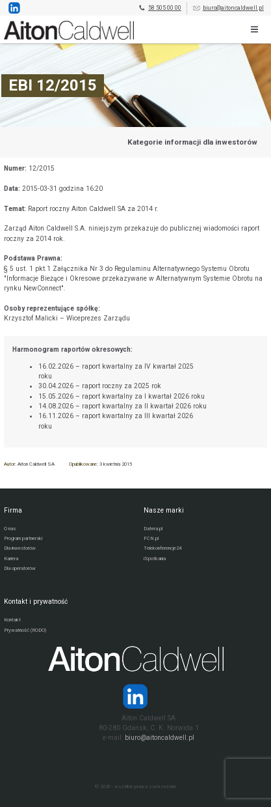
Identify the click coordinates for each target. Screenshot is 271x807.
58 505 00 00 (159, 8)
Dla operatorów (20, 568)
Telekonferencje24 (162, 548)
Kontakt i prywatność (36, 601)
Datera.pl (153, 528)
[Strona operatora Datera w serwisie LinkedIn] (135, 696)
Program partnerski (23, 538)
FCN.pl (151, 538)
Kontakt (12, 620)
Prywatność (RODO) (25, 630)
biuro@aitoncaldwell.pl (228, 8)
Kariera (11, 558)
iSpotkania (155, 558)
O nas (10, 528)
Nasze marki (164, 510)
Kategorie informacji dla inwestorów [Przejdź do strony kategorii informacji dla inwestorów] (192, 142)
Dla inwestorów (20, 548)
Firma (13, 510)
